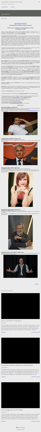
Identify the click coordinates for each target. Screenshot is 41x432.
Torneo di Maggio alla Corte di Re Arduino (12, 410)
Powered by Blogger (20, 427)
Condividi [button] (36, 284)
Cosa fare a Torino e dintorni (11, 2)
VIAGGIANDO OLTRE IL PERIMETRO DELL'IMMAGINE (17, 365)
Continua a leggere (35, 332)
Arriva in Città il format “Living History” (11, 321)
